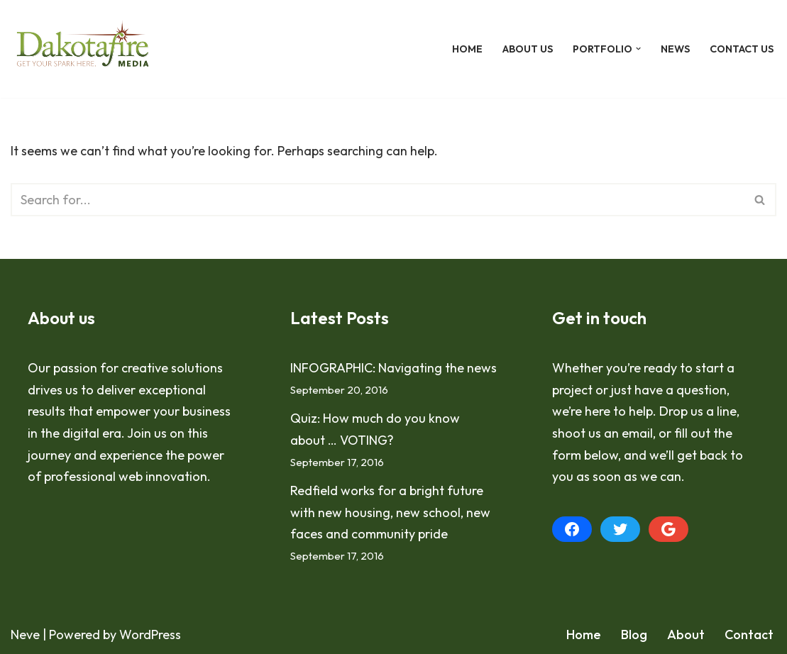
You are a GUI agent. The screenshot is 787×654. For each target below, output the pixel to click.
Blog (634, 634)
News (675, 49)
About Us (527, 49)
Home (467, 49)
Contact (749, 634)
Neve (25, 634)
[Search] (377, 199)
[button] (638, 48)
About (686, 634)
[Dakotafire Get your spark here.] (83, 49)
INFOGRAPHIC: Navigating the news (393, 368)
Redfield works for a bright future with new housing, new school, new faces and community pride (390, 512)
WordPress (150, 634)
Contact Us (742, 49)
